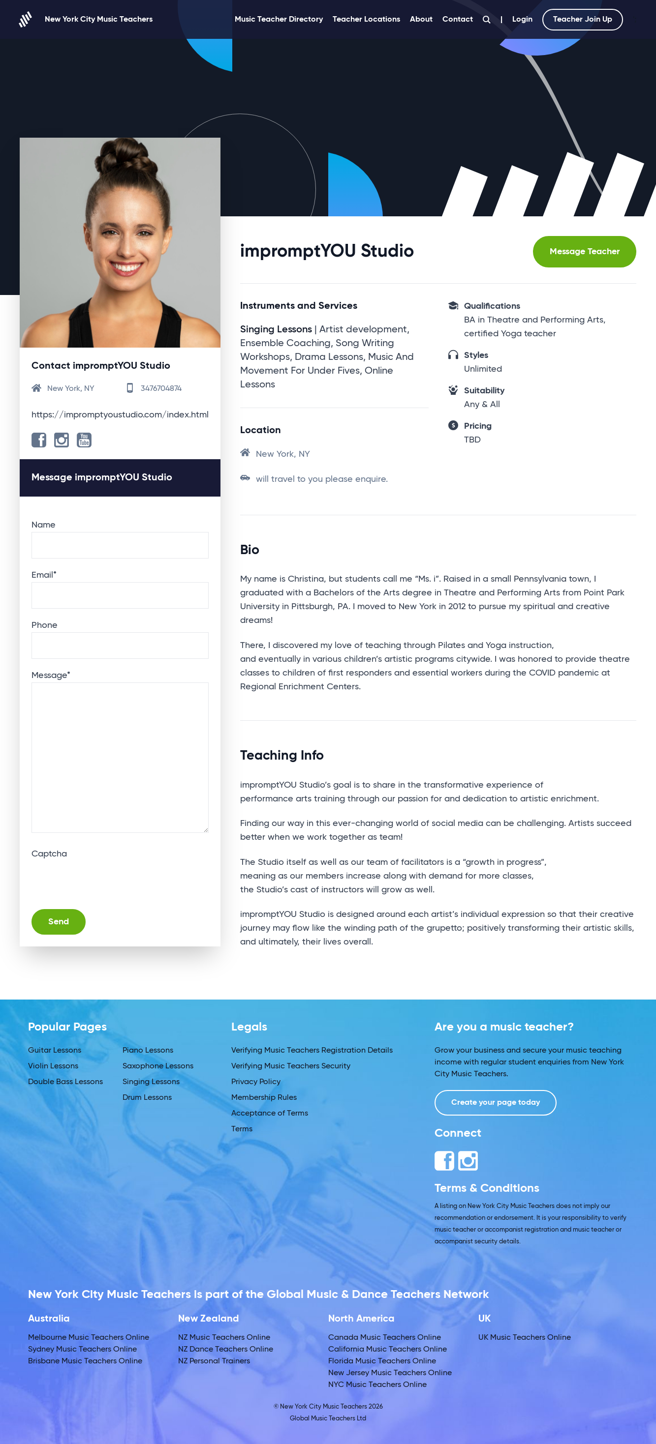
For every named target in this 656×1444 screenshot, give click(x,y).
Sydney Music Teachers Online (82, 1350)
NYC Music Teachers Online (377, 1385)
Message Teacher (585, 251)
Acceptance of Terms (269, 1114)
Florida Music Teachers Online (382, 1361)
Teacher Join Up (582, 20)
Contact (457, 20)
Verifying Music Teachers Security (290, 1066)
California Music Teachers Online (387, 1350)
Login (522, 20)
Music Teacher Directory (279, 20)
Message (50, 675)
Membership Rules (264, 1098)
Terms (241, 1129)
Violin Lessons (53, 1066)
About (421, 20)
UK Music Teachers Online (524, 1338)
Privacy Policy (256, 1082)
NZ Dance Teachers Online (225, 1350)
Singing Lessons (151, 1082)
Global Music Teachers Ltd (328, 1418)
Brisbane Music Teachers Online (85, 1361)
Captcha (49, 854)
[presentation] (106, 880)
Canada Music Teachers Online (384, 1338)
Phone (44, 625)
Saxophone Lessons (158, 1066)
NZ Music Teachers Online (224, 1338)
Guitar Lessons (54, 1051)
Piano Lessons (148, 1051)
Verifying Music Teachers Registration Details (312, 1051)
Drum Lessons (147, 1098)
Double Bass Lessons (65, 1082)
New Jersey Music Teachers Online (390, 1373)
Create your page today (495, 1103)
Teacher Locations (366, 20)
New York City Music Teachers (86, 19)
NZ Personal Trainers (214, 1361)
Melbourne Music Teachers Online (88, 1338)
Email (44, 575)
